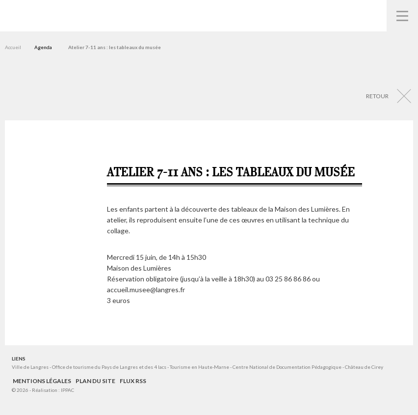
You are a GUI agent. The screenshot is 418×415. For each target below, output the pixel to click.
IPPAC (67, 390)
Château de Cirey (364, 367)
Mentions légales (42, 381)
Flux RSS (133, 381)
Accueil (13, 47)
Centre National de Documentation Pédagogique (287, 367)
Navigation (402, 15)
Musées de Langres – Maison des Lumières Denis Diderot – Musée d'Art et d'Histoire (25, 15)
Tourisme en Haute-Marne (199, 367)
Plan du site (95, 381)
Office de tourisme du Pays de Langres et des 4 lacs (109, 367)
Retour (377, 96)
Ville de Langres (30, 367)
